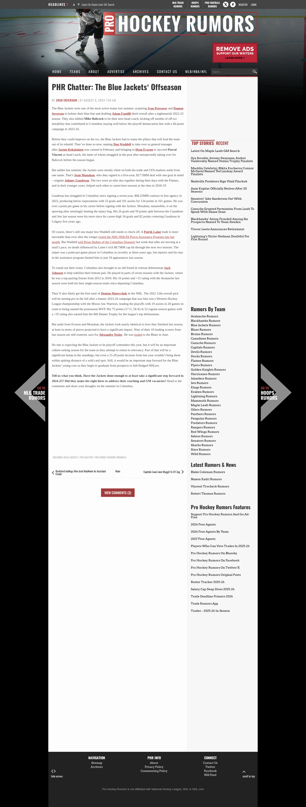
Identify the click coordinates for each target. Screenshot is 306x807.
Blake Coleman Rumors (208, 472)
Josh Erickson (66, 100)
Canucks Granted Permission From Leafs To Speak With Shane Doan (222, 210)
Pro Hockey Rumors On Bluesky (214, 553)
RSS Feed (210, 775)
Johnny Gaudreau (77, 180)
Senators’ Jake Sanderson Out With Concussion (216, 200)
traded (138, 334)
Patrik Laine (152, 232)
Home (57, 71)
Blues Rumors (201, 329)
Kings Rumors (201, 387)
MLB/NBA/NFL (196, 71)
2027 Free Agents (203, 538)
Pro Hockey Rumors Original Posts (216, 574)
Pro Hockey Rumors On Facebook (215, 560)
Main (117, 471)
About (94, 71)
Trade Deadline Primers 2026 (212, 596)
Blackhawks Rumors (205, 320)
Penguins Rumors (204, 418)
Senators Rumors (203, 440)
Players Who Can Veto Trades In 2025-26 (220, 546)
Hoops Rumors (269, 393)
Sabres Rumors (202, 436)
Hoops (195, 4)
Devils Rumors (201, 351)
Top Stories (203, 143)
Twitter (210, 767)
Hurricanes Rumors (205, 374)
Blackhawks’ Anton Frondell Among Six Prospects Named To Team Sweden (219, 220)
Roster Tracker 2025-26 (207, 582)
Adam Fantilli (121, 113)
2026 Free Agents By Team (210, 531)
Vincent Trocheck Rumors (210, 486)
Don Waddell (122, 144)
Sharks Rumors (202, 445)
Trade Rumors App (204, 603)
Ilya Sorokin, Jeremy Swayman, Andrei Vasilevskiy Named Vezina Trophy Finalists (222, 159)
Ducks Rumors (201, 356)
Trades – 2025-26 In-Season (210, 610)
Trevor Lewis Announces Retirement (217, 229)
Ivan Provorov (157, 108)
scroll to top (249, 773)
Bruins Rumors (202, 334)
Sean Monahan (84, 175)
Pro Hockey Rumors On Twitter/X (215, 567)
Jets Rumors (199, 383)
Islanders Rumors (204, 378)
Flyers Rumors (201, 365)
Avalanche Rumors (204, 316)
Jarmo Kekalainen (70, 149)
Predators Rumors (204, 423)
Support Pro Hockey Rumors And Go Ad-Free (220, 516)
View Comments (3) (117, 492)
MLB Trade (178, 4)
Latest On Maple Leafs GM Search (98, 4)
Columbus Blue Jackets (65, 457)
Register (243, 4)
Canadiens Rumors (204, 338)
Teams (75, 71)
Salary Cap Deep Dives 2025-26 (213, 589)
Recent (222, 143)
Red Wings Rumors (205, 431)
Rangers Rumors (203, 427)
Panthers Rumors (203, 414)
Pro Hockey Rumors (63, 14)
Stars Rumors (200, 449)
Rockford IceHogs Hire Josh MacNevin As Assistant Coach (81, 472)
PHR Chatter (86, 457)
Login (253, 4)
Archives (141, 71)
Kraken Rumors (202, 391)
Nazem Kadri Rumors (206, 479)
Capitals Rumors (203, 347)
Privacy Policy (154, 767)
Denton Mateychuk (114, 293)
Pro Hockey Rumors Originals (110, 457)
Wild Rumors (200, 454)
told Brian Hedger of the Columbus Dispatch (106, 242)
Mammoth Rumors (205, 400)
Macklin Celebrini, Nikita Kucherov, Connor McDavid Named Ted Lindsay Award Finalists (222, 171)
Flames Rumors (202, 360)
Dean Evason (144, 149)
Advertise (116, 71)
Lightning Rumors (204, 396)
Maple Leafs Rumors (206, 405)
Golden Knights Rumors (208, 369)
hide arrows (57, 773)
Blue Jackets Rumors (206, 325)
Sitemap (96, 762)
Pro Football (212, 4)
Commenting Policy (154, 771)
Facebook (210, 771)
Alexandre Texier (110, 334)
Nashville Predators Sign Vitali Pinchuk (219, 181)
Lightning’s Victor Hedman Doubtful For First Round (220, 238)
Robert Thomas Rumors (208, 493)
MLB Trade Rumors (34, 393)
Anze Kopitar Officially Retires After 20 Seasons (219, 190)
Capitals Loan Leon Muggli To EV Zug (161, 472)
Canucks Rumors (203, 343)
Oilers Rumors (201, 409)
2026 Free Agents (203, 524)
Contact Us (167, 71)
